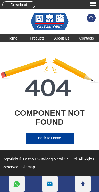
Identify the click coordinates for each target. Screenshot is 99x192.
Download (19, 5)
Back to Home (49, 138)
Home (12, 38)
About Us (62, 38)
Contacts (86, 38)
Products (37, 38)
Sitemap (28, 167)
